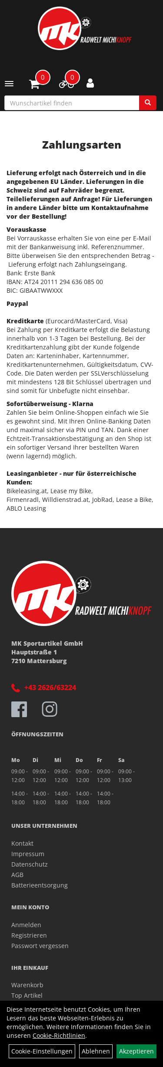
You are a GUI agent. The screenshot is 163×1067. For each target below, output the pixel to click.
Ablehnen (96, 1051)
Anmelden (26, 925)
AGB (17, 875)
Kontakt (22, 843)
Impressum (27, 854)
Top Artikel (27, 995)
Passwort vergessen (40, 946)
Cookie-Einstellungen (42, 1051)
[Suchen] (147, 102)
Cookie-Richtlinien (59, 1035)
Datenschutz (29, 864)
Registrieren (29, 935)
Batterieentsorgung (39, 885)
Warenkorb (27, 985)
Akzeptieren (136, 1051)
